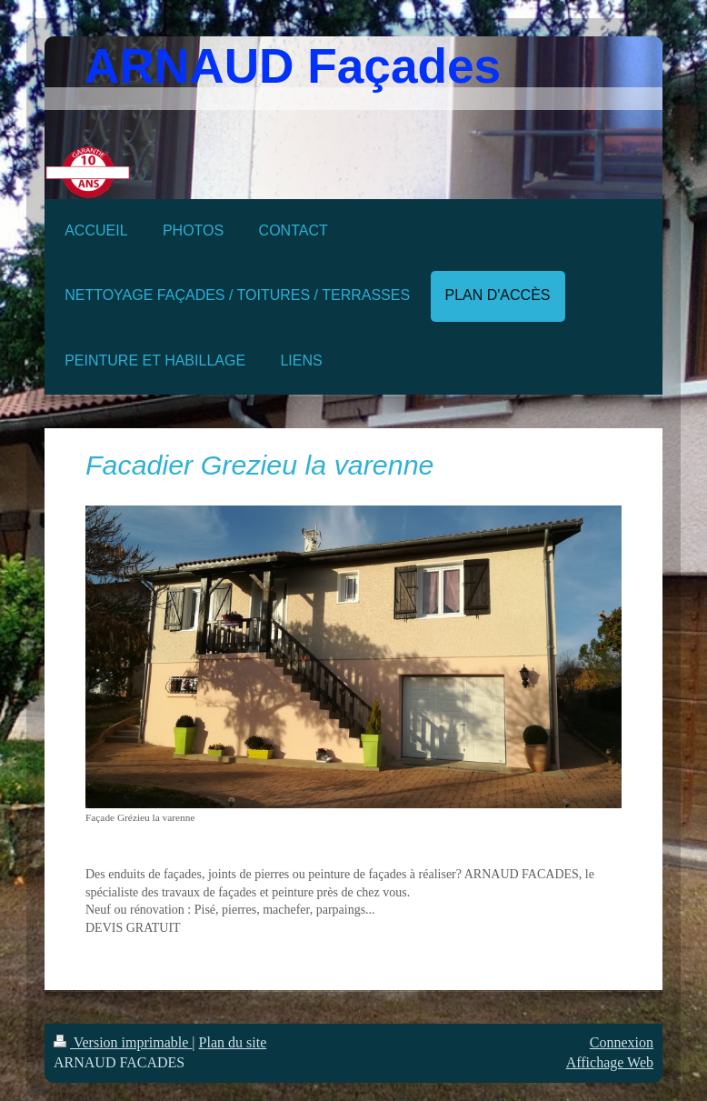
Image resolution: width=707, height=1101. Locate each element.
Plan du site (233, 1042)
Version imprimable (123, 1042)
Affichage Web (609, 1062)
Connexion (621, 1042)
